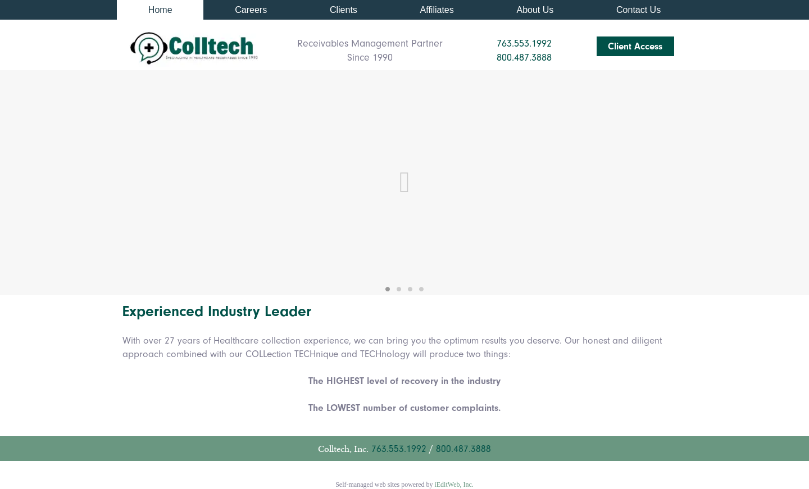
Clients (343, 10)
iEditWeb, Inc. (453, 484)
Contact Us (638, 10)
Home (160, 10)
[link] (160, 10)
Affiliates (437, 10)
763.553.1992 (398, 448)
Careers (251, 10)
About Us (534, 10)
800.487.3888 (463, 448)
